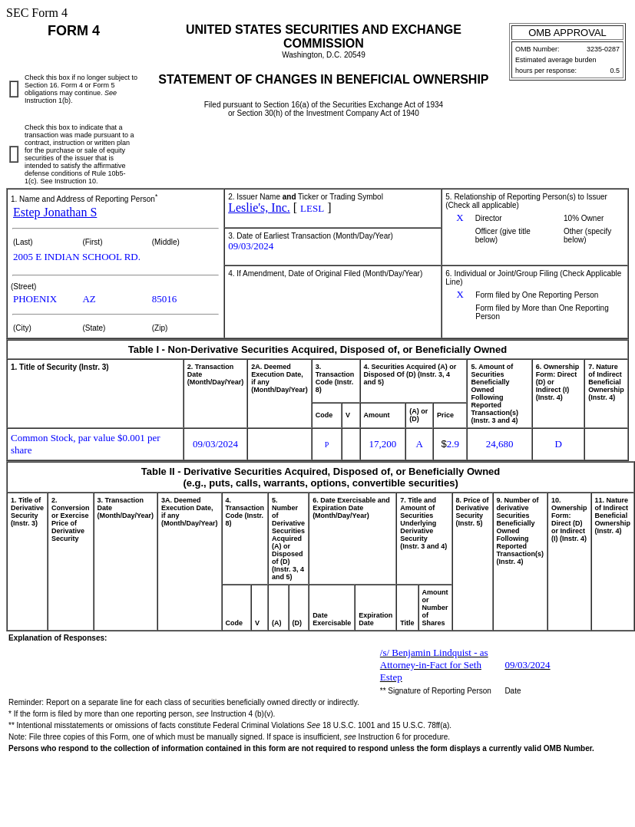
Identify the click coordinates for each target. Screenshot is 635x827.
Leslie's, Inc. (259, 207)
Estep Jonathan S (55, 212)
